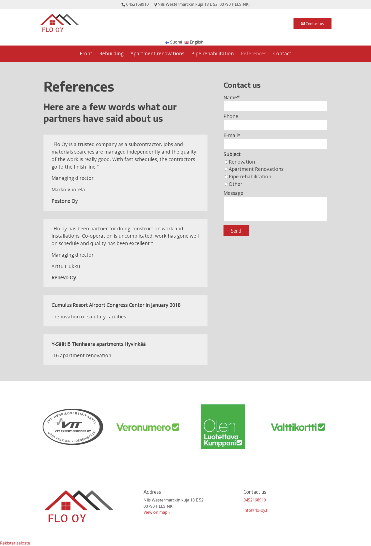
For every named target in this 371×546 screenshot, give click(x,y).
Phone (231, 116)
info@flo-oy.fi (256, 510)
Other (235, 184)
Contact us (312, 23)
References (253, 53)
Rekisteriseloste (15, 543)
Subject (232, 154)
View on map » (157, 512)
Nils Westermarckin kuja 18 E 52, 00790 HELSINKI (202, 4)
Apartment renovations (157, 53)
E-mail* (232, 135)
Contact (282, 53)
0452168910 (135, 4)
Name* (232, 97)
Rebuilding (111, 53)
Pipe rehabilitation (212, 53)
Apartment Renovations (256, 169)
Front (86, 53)
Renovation (242, 161)
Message (233, 193)
